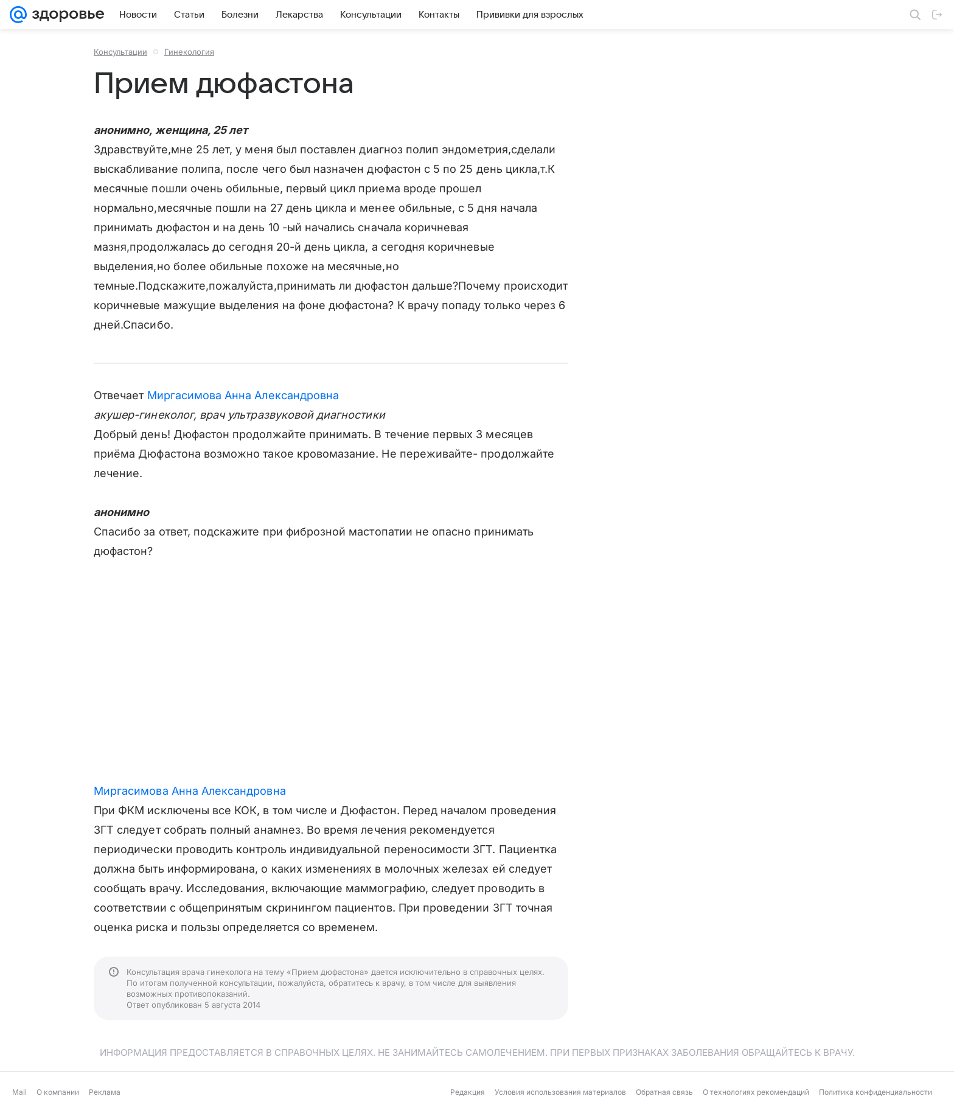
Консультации (120, 52)
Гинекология (189, 52)
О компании (58, 1092)
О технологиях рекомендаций (756, 1092)
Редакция (467, 1092)
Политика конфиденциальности (875, 1092)
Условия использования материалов (560, 1092)
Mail (19, 1092)
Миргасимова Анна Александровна (243, 395)
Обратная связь (664, 1092)
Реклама (104, 1092)
